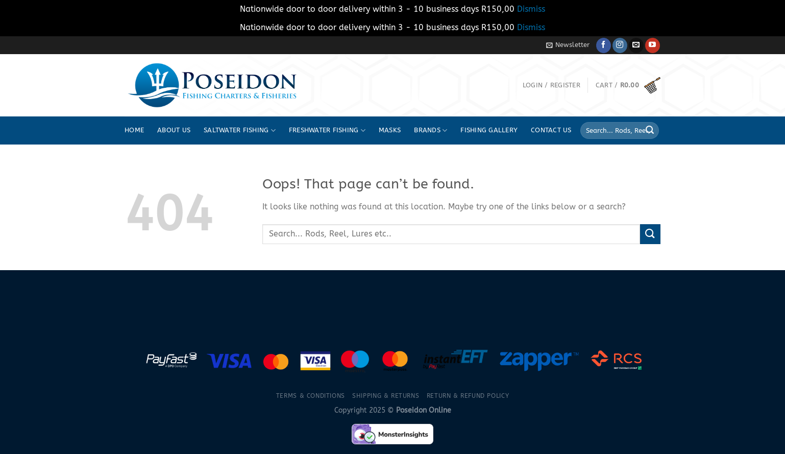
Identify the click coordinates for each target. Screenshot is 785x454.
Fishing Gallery (489, 130)
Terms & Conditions (310, 395)
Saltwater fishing (240, 130)
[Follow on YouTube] (652, 45)
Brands (430, 130)
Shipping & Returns (385, 395)
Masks (390, 130)
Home (134, 130)
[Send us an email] (636, 45)
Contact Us (551, 130)
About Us (173, 130)
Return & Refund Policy (468, 395)
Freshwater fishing (327, 130)
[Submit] (649, 130)
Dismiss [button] (531, 9)
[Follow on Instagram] (619, 45)
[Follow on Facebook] (603, 45)
